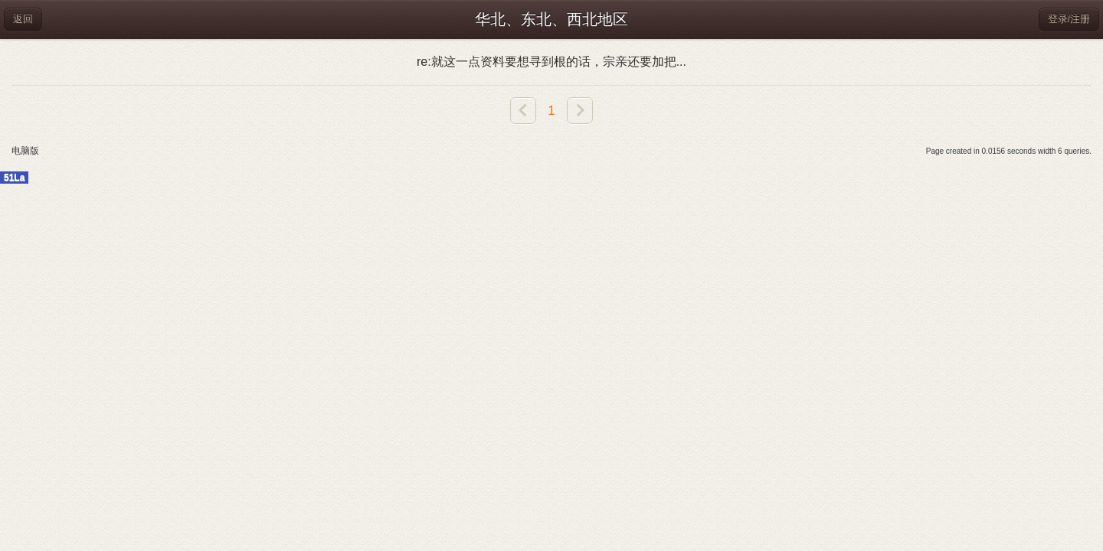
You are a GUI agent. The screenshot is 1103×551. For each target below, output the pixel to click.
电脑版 (25, 150)
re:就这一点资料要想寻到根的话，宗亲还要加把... (551, 61)
